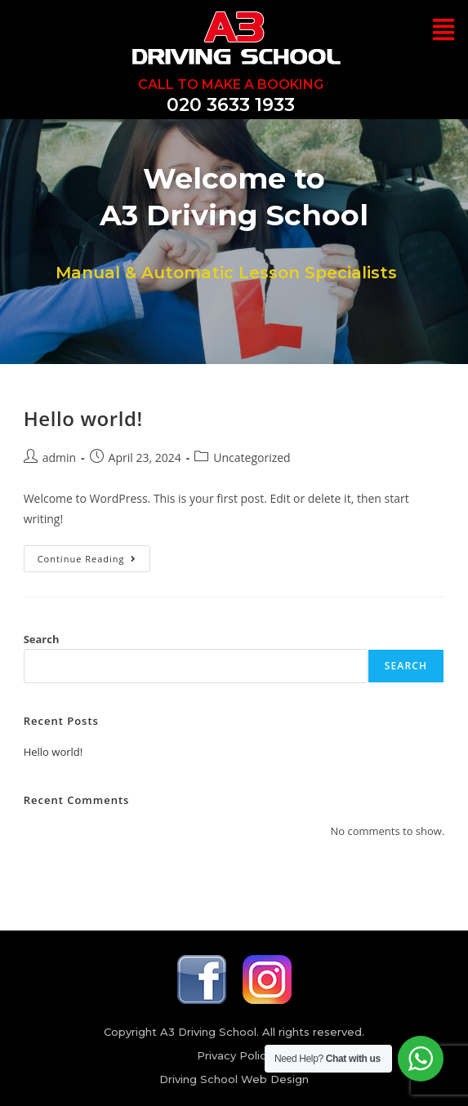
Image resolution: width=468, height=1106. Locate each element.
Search (42, 639)
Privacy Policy (234, 1055)
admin (59, 457)
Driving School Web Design (234, 1079)
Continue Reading (94, 555)
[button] (443, 30)
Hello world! (83, 418)
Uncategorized (251, 457)
